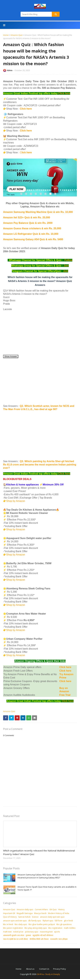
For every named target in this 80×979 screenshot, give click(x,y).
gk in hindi (68, 920)
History (61, 909)
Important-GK (9, 913)
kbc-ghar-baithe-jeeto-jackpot (42, 924)
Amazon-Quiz (16, 35)
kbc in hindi (8, 924)
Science (35, 917)
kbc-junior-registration (13, 928)
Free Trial (64, 695)
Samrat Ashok (24, 917)
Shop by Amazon (15, 501)
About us (30, 968)
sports (57, 931)
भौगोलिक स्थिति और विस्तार (39, 939)
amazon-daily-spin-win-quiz (52, 917)
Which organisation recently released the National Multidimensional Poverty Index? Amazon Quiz (39, 852)
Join (66, 265)
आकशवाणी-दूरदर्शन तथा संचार (13, 935)
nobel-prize (18, 931)
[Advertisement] (40, 333)
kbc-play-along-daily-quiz (35, 928)
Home (6, 35)
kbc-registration (55, 928)
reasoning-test (46, 931)
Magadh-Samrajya (25, 913)
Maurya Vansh (40, 913)
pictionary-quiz (31, 931)
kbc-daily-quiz (21, 924)
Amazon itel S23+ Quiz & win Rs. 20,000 (26, 217)
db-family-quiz (34, 920)
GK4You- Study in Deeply (48, 974)
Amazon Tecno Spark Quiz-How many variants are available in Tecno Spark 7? (46, 888)
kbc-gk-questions (64, 924)
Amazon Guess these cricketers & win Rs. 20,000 (32, 228)
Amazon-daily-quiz (25, 909)
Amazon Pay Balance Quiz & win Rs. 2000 (28, 223)
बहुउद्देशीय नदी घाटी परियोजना (43, 935)
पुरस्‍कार (28, 935)
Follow (68, 260)
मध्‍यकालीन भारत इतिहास (59, 939)
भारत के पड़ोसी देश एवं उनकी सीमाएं (15, 939)
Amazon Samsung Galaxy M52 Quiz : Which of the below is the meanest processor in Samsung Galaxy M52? (46, 876)
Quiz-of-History (10, 917)
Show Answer (10, 356)
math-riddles (69, 928)
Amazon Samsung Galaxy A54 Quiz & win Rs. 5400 (33, 239)
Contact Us (44, 968)
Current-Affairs (41, 909)
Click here (64, 93)
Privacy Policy (59, 968)
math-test (7, 931)
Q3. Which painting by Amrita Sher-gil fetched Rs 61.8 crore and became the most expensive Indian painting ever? (39, 464)
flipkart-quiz (48, 920)
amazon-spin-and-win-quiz (15, 920)
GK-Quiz (53, 909)
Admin (9, 70)
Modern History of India (58, 913)
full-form (58, 920)
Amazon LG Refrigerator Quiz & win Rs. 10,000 (30, 234)
